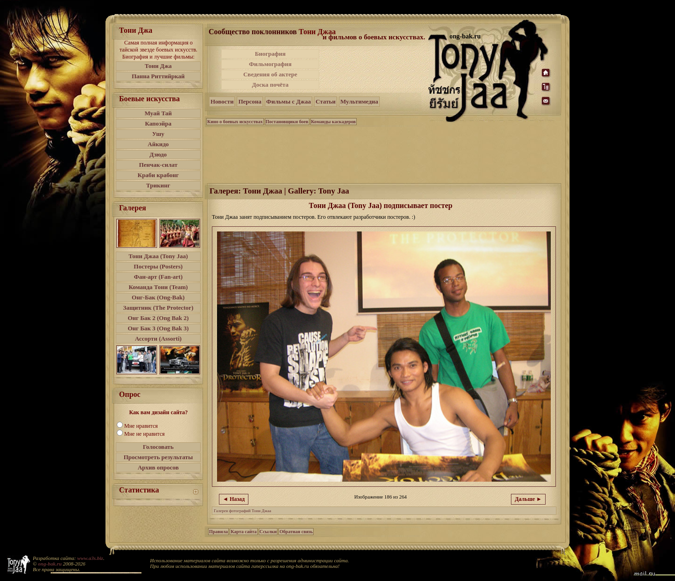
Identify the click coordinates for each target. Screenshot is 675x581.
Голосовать (158, 446)
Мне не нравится (144, 434)
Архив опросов (158, 467)
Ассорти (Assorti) (158, 338)
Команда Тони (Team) (158, 286)
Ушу (158, 133)
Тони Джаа (317, 32)
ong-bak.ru (49, 563)
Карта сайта (243, 531)
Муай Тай (158, 113)
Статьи (325, 101)
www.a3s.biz (90, 558)
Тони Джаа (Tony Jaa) (158, 256)
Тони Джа (158, 65)
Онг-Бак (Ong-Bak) (158, 297)
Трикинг (158, 185)
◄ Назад (234, 499)
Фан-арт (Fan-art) (158, 276)
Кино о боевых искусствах (235, 121)
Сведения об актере (270, 74)
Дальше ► (528, 499)
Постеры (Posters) (158, 266)
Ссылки (268, 531)
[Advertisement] (374, 69)
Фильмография (270, 63)
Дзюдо (158, 154)
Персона (249, 101)
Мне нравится (141, 426)
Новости (221, 101)
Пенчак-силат (158, 164)
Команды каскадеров (333, 121)
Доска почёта (270, 84)
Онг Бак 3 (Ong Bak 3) (158, 328)
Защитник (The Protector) (158, 307)
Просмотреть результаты (158, 457)
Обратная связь (296, 531)
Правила (218, 531)
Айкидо (158, 144)
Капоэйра (158, 123)
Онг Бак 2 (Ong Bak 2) (158, 317)
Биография (270, 53)
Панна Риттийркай (158, 76)
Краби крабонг (158, 175)
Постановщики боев (287, 121)
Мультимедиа (359, 101)
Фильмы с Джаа (288, 101)
